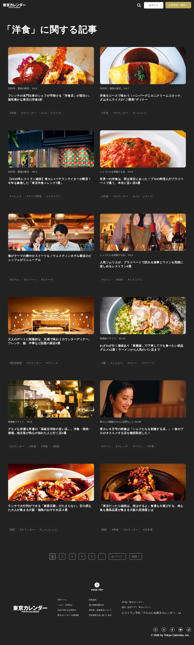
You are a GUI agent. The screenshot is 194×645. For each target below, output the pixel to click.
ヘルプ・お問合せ (65, 605)
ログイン (154, 5)
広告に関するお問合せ (66, 610)
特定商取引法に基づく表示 (100, 615)
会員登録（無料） (178, 5)
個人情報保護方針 (96, 605)
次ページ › (117, 556)
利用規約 (92, 600)
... (102, 556)
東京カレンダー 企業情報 (68, 615)
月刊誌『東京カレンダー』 (133, 602)
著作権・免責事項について (100, 610)
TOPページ (62, 600)
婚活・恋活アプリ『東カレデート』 (137, 607)
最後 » (135, 556)
